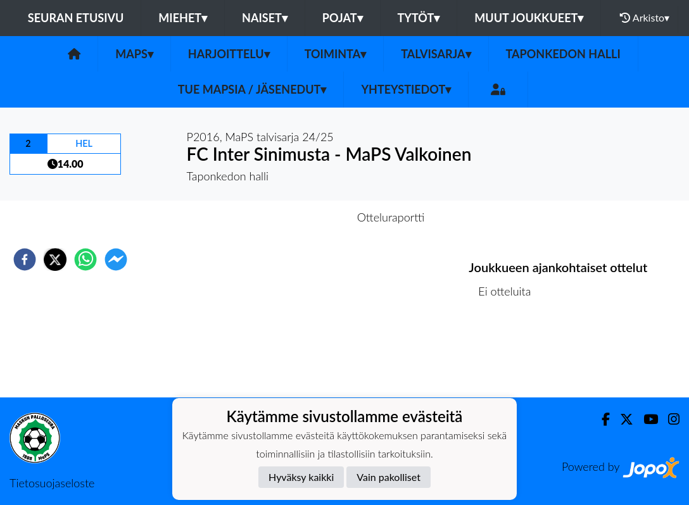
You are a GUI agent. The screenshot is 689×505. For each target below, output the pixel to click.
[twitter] (55, 259)
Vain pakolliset (388, 477)
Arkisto (644, 17)
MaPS (134, 54)
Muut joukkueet (528, 18)
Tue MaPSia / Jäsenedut (252, 89)
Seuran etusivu (76, 18)
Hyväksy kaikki (301, 477)
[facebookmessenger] (115, 259)
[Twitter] (621, 419)
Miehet (182, 18)
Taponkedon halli (563, 54)
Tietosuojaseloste (51, 483)
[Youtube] (645, 419)
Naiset (265, 18)
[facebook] (24, 259)
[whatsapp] (85, 259)
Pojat (342, 18)
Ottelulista (509, 355)
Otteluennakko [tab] (301, 217)
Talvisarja (436, 54)
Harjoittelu (229, 54)
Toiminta (336, 54)
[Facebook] (600, 419)
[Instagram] (669, 419)
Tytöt (419, 18)
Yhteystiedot (406, 89)
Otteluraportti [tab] (391, 217)
